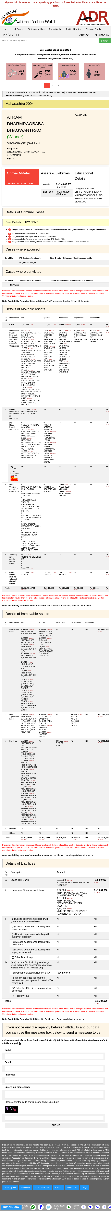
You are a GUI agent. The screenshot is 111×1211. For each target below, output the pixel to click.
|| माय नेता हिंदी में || (10, 35)
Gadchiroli (40, 92)
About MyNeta (102, 35)
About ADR (84, 35)
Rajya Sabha (55, 29)
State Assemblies (36, 29)
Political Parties (73, 29)
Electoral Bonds (93, 29)
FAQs (85, 1188)
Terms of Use (72, 1188)
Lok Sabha (18, 29)
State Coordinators (42, 1188)
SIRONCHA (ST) (57, 92)
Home (5, 29)
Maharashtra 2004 (24, 92)
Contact (58, 1188)
